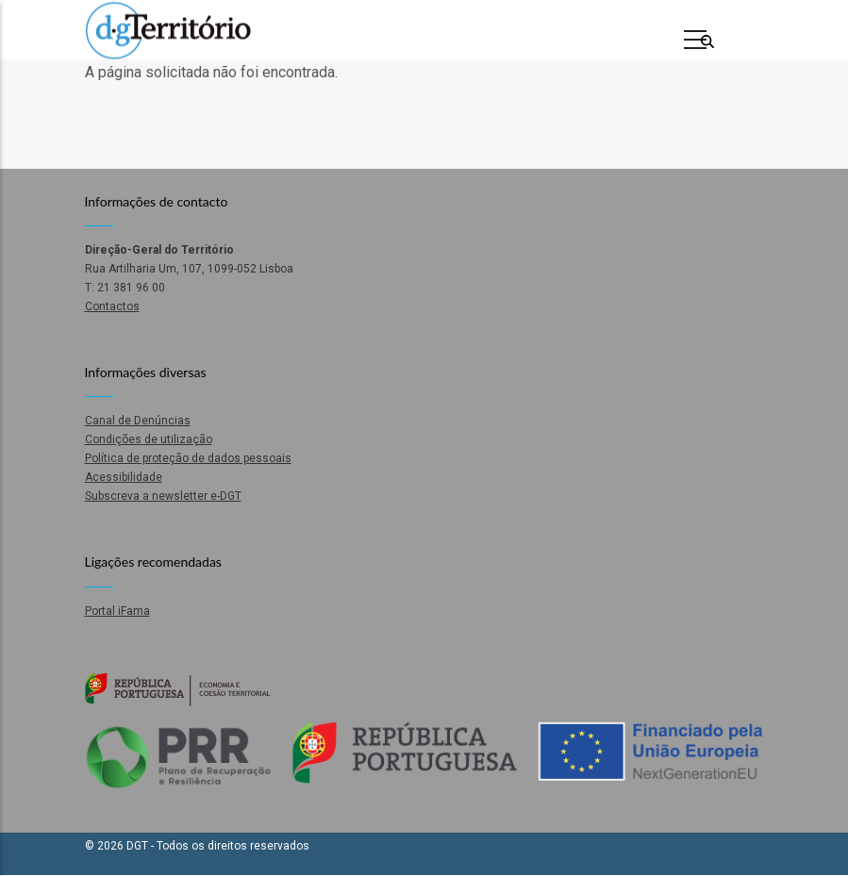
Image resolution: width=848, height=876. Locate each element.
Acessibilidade (123, 477)
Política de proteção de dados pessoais (188, 458)
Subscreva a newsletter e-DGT (163, 496)
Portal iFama (117, 611)
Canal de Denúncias (138, 420)
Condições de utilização (148, 439)
